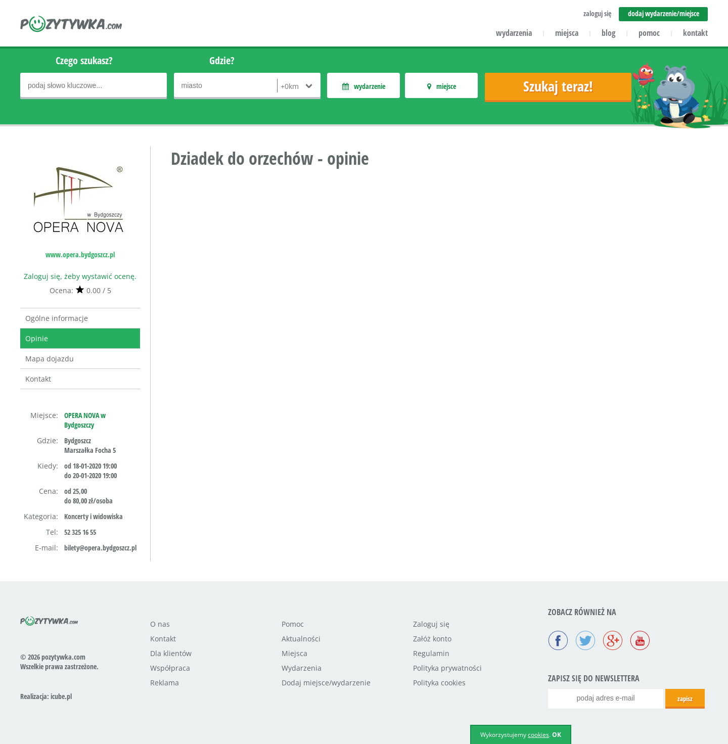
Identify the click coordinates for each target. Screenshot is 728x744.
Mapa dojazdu (49, 358)
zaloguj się (597, 13)
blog (608, 32)
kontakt (695, 32)
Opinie (36, 338)
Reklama (164, 682)
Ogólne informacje (56, 318)
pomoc (649, 32)
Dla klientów (171, 653)
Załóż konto (432, 638)
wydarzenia (514, 32)
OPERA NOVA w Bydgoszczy (85, 420)
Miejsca (294, 653)
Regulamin (431, 653)
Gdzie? (222, 60)
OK (556, 734)
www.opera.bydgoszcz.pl (80, 254)
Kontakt (38, 379)
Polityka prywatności (447, 668)
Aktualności (301, 638)
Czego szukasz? (84, 60)
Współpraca (170, 668)
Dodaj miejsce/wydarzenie (326, 682)
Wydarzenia (302, 668)
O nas (160, 624)
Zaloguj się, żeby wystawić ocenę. (80, 276)
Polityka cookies (439, 682)
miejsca (566, 32)
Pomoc (293, 624)
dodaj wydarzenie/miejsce (663, 13)
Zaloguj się (431, 624)
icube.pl (61, 696)
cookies (538, 734)
